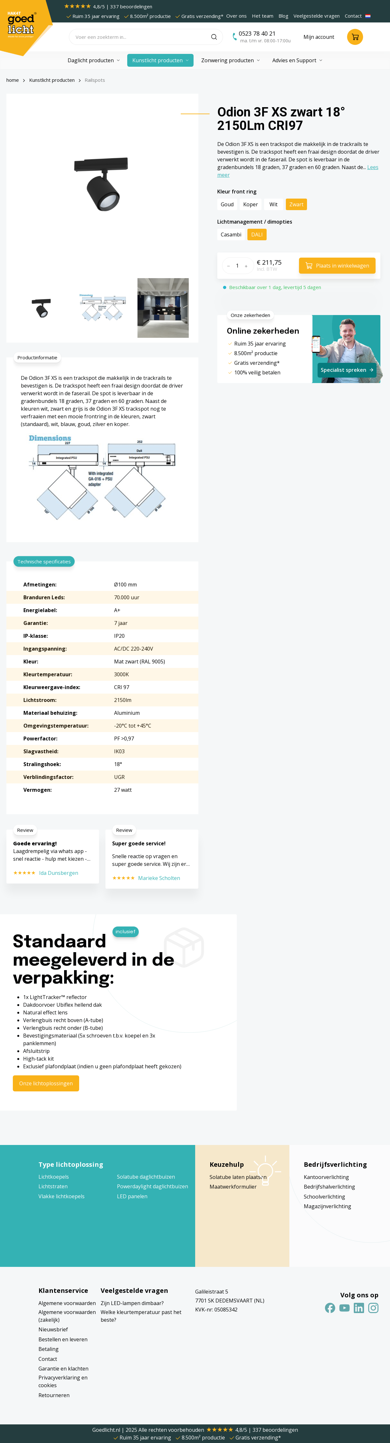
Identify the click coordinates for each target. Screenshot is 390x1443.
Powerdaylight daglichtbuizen (152, 1186)
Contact (353, 16)
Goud (227, 204)
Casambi (231, 234)
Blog (283, 16)
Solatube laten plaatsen (238, 1177)
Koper (250, 204)
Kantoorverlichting (326, 1177)
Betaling (48, 1349)
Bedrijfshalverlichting (329, 1186)
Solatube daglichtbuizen (146, 1176)
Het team (262, 16)
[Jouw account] (318, 36)
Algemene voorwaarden (67, 1303)
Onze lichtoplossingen (46, 1083)
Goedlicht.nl (106, 1429)
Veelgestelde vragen (317, 16)
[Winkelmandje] (355, 37)
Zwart (296, 204)
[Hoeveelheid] (237, 266)
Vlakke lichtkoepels (61, 1196)
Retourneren (54, 1395)
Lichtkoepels (53, 1176)
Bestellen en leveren (62, 1339)
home (12, 80)
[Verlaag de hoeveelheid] (227, 266)
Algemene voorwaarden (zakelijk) (67, 1316)
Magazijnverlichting (327, 1206)
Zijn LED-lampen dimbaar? (132, 1303)
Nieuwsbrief (53, 1329)
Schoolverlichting (324, 1196)
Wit (274, 204)
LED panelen (132, 1196)
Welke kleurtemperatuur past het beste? (141, 1316)
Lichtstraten (53, 1186)
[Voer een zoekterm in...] (140, 37)
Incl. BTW (267, 269)
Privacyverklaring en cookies (62, 1381)
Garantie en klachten (63, 1368)
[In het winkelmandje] (337, 266)
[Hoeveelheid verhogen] (248, 266)
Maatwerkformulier (233, 1186)
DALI (257, 234)
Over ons (236, 16)
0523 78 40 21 (257, 33)
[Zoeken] (217, 37)
